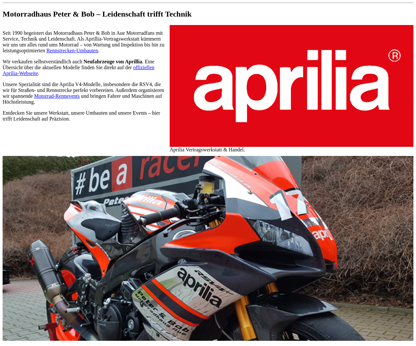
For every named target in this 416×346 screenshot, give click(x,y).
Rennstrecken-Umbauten (72, 50)
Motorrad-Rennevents (57, 96)
